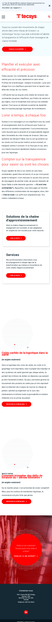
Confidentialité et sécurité (26, 617)
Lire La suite (15, 238)
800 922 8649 (29, 592)
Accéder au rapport (11, 8)
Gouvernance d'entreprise (26, 616)
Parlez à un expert (16, 49)
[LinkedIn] (26, 602)
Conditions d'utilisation (26, 619)
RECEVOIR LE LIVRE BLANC (15, 394)
